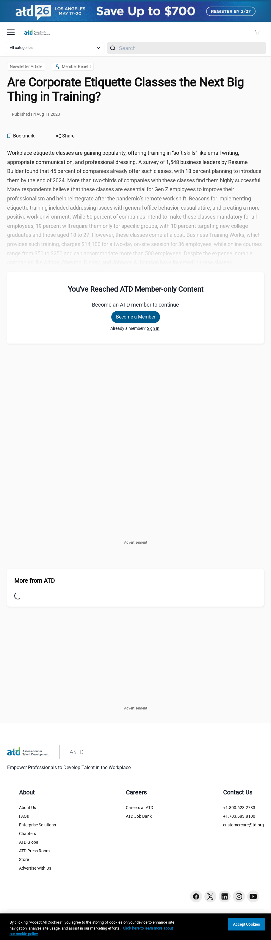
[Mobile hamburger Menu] (11, 32)
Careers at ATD (139, 807)
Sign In (153, 328)
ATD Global (29, 842)
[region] (135, 926)
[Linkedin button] (225, 896)
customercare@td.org (243, 824)
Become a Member (135, 317)
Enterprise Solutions (37, 824)
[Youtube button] (253, 896)
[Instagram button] (239, 896)
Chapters (27, 833)
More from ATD (34, 580)
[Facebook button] (196, 896)
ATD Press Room (34, 850)
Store (24, 859)
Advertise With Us (35, 868)
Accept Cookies (246, 924)
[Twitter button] (210, 896)
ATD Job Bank (139, 816)
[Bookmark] (20, 136)
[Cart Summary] (259, 32)
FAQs (24, 816)
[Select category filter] (54, 48)
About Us (27, 807)
